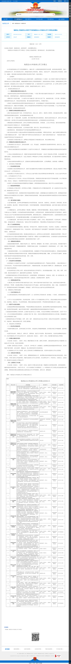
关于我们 (33, 663)
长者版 (54, 1)
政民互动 (51, 19)
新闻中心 (29, 19)
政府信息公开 (19, 19)
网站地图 (40, 663)
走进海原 (62, 19)
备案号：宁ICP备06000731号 (31, 655)
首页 (6, 19)
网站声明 (37, 663)
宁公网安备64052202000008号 (40, 655)
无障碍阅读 (60, 1)
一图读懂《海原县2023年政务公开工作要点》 (13, 629)
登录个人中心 (66, 1)
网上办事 (40, 19)
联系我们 (30, 663)
